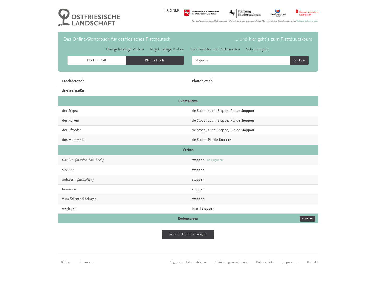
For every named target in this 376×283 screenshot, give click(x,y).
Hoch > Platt (96, 60)
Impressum (290, 262)
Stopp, (202, 111)
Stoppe (223, 111)
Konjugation (215, 160)
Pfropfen (75, 130)
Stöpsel (73, 111)
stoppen (68, 170)
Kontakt (312, 262)
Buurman (85, 262)
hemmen (69, 189)
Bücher (66, 262)
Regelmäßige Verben (167, 49)
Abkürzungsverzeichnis (231, 262)
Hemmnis (76, 140)
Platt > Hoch (154, 60)
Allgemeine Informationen (187, 262)
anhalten (69, 180)
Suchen (299, 60)
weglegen (69, 209)
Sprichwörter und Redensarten (215, 49)
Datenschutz (265, 262)
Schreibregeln (257, 49)
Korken (73, 120)
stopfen (68, 160)
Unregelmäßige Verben (125, 49)
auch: (212, 111)
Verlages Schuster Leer (307, 21)
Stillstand (77, 199)
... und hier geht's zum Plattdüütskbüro (273, 39)
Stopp (201, 140)
